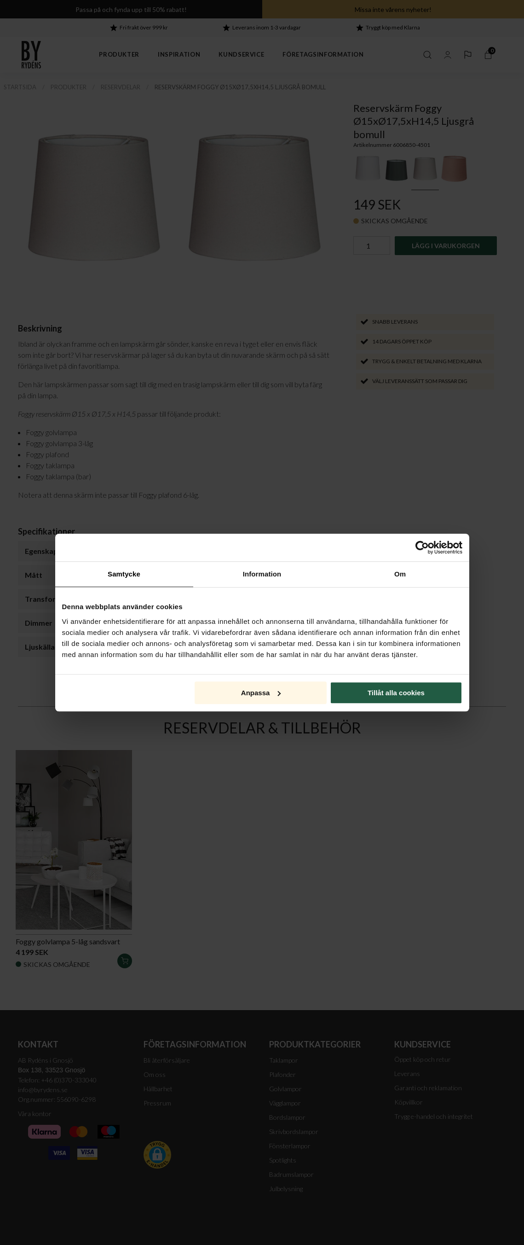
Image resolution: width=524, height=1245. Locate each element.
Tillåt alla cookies (396, 693)
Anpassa (261, 693)
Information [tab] (262, 574)
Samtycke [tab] (124, 574)
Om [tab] (400, 574)
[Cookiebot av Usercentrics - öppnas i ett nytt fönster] (422, 547)
